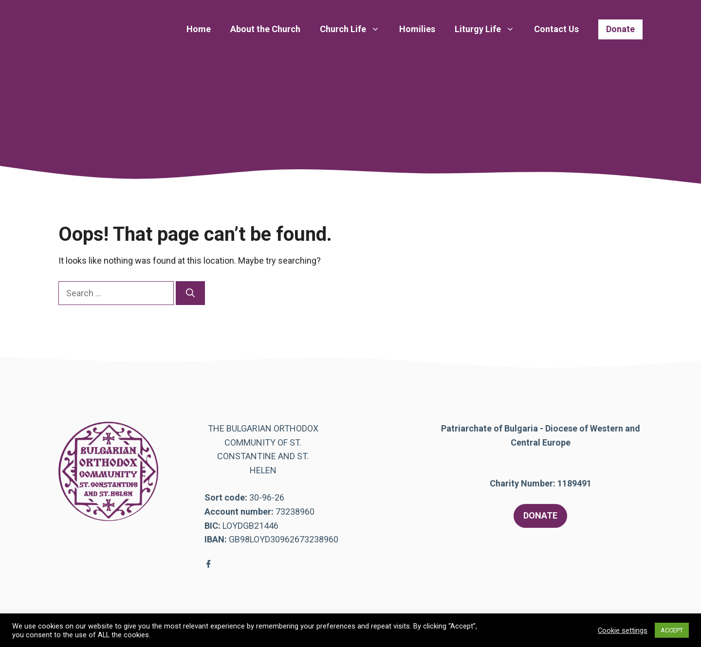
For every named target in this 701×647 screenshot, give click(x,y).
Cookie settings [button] (622, 630)
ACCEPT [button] (672, 630)
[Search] (190, 293)
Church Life (354, 29)
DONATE (540, 515)
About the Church (265, 29)
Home (198, 29)
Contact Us (556, 29)
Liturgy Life (489, 29)
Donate (620, 29)
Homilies (417, 29)
